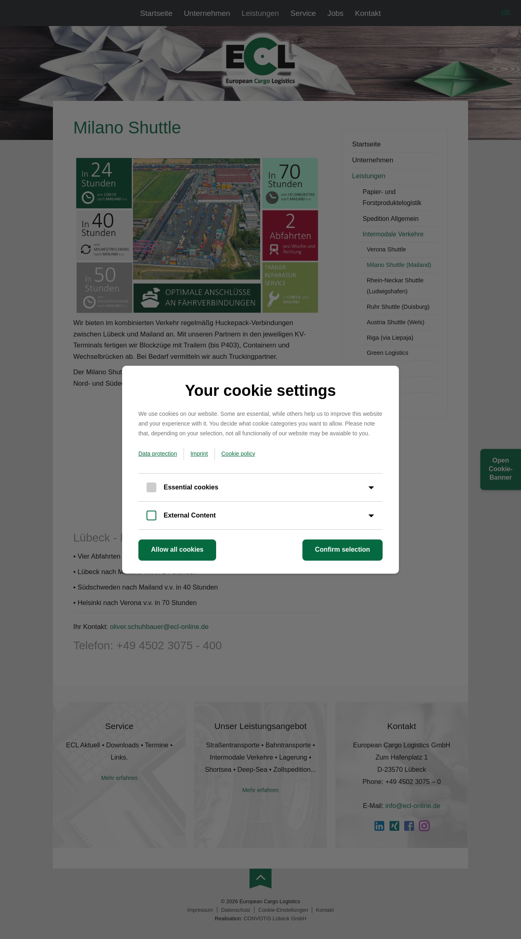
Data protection (157, 453)
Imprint (199, 453)
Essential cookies (191, 487)
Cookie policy (238, 453)
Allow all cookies (177, 549)
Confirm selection (342, 549)
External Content (190, 515)
